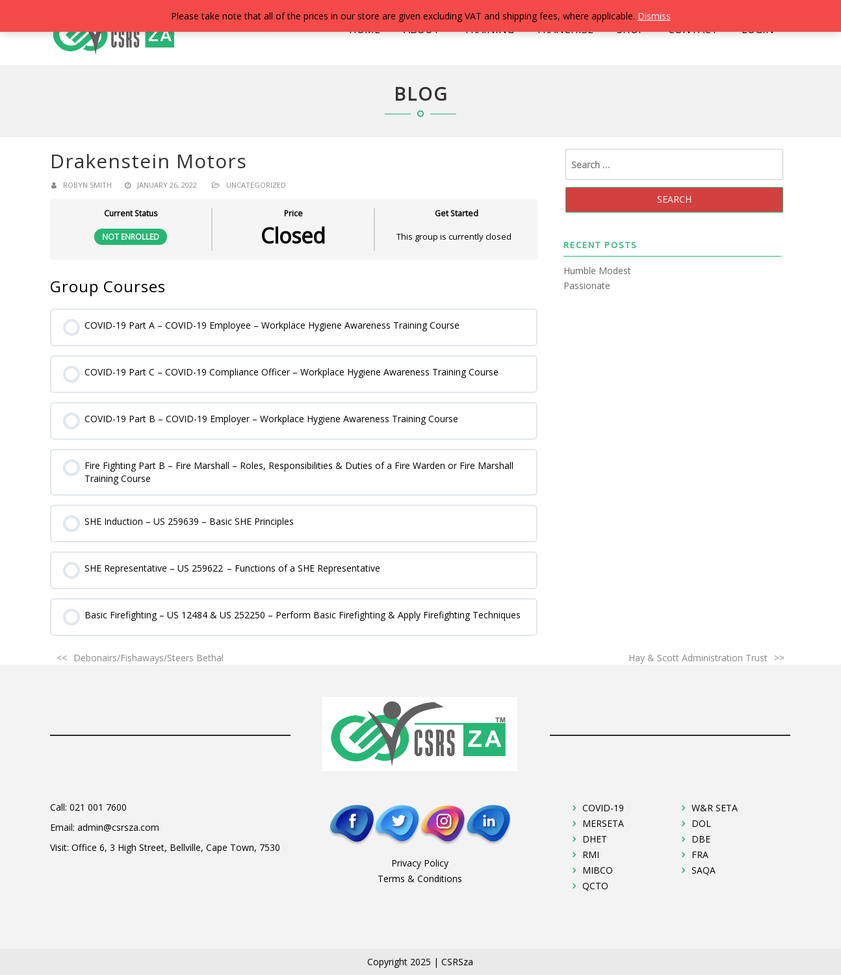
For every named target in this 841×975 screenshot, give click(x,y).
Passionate (586, 285)
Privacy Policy (419, 863)
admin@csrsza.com (118, 827)
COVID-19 (603, 808)
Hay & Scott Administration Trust (698, 658)
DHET (594, 839)
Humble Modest (597, 270)
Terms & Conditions (420, 878)
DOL (701, 823)
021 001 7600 (98, 807)
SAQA (704, 870)
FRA (700, 854)
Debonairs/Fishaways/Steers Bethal (148, 658)
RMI (590, 854)
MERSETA (603, 823)
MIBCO (597, 870)
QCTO (595, 886)
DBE (701, 839)
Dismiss (654, 16)
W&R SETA (715, 808)
